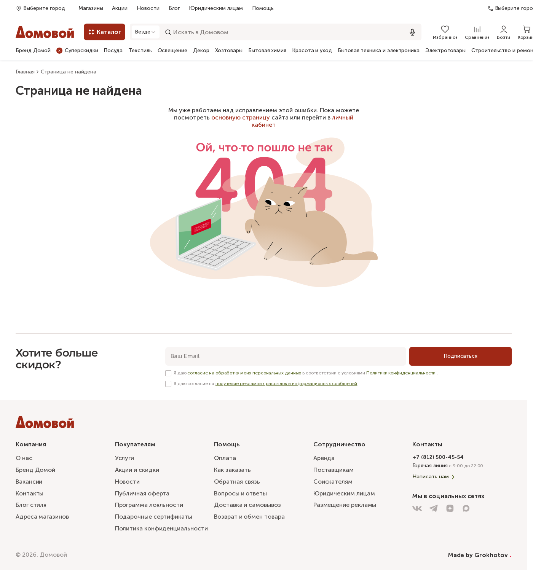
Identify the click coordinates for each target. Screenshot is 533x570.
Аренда (324, 458)
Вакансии (29, 481)
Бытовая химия (267, 50)
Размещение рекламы (345, 504)
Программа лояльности (149, 504)
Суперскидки (77, 50)
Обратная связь (237, 482)
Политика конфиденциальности (161, 528)
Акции (120, 8)
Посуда (113, 50)
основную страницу (240, 117)
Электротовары (445, 50)
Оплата (225, 458)
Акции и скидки (137, 469)
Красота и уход (312, 50)
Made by (480, 555)
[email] (285, 356)
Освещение (172, 50)
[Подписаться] (460, 356)
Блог (174, 8)
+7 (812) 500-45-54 (438, 457)
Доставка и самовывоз (247, 504)
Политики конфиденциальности (401, 373)
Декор (201, 50)
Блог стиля (31, 504)
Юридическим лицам (216, 8)
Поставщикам (333, 469)
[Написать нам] (462, 477)
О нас (24, 458)
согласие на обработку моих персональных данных (244, 373)
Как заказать (232, 469)
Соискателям (333, 481)
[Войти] (503, 32)
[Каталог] (104, 32)
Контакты (29, 493)
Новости (148, 8)
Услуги (124, 458)
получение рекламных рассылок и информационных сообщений (286, 383)
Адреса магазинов (42, 516)
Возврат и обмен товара (249, 516)
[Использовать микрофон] (412, 32)
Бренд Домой (33, 50)
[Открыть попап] (40, 8)
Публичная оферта (142, 493)
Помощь (263, 8)
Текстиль (140, 50)
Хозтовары (229, 50)
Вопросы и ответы (240, 493)
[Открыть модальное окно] (146, 31)
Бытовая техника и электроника (379, 50)
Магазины (90, 8)
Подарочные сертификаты (153, 516)
